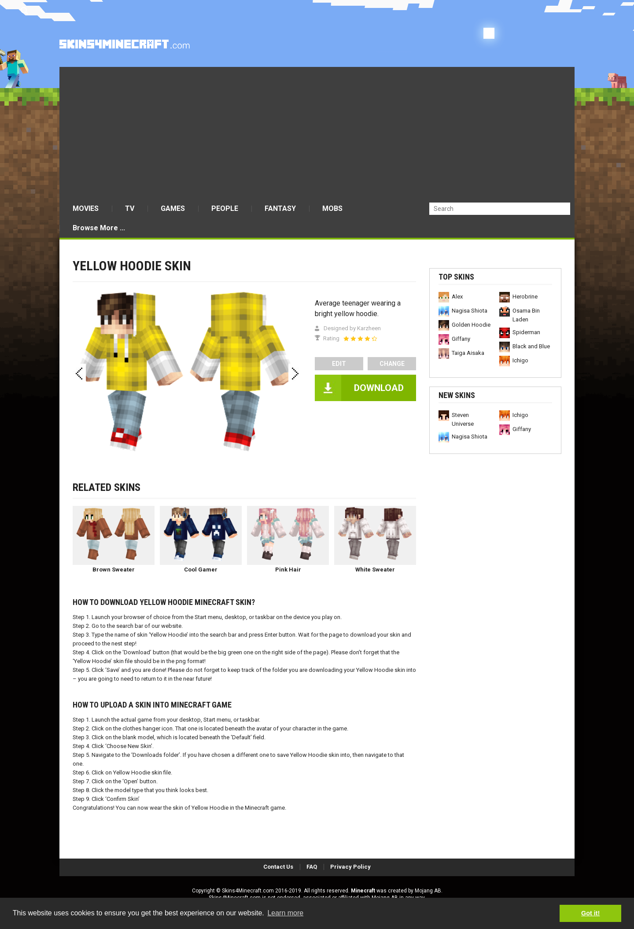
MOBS (332, 208)
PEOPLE (224, 208)
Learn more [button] (285, 913)
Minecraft (363, 891)
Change (392, 363)
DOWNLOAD (379, 388)
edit (339, 363)
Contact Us (278, 866)
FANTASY (280, 208)
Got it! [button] (590, 913)
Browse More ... (99, 228)
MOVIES (86, 208)
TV (129, 208)
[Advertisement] (317, 133)
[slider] (360, 338)
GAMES (173, 208)
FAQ (311, 866)
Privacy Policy (350, 866)
